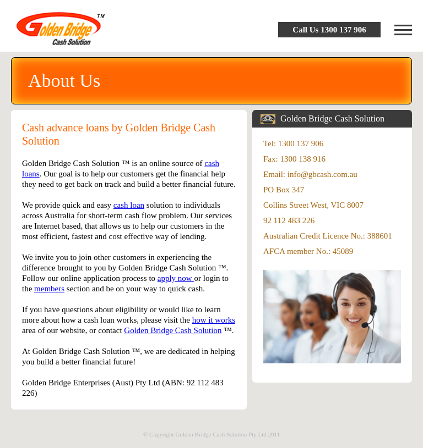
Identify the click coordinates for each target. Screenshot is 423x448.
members (49, 288)
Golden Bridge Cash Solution (172, 330)
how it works (213, 320)
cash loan (128, 205)
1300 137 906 (343, 29)
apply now (176, 278)
